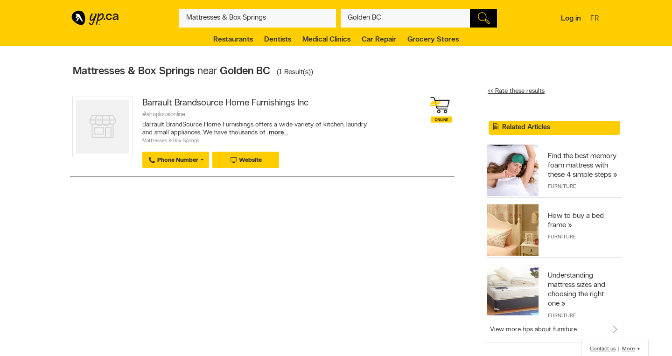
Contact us (603, 349)
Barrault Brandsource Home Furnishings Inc (225, 103)
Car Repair (379, 39)
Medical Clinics (326, 39)
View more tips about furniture (533, 329)
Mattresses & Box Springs (170, 141)
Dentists (277, 39)
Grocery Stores (433, 39)
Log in (571, 18)
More (628, 349)
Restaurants (233, 39)
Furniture (562, 186)
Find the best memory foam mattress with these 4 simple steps (582, 166)
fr (595, 19)
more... (278, 132)
